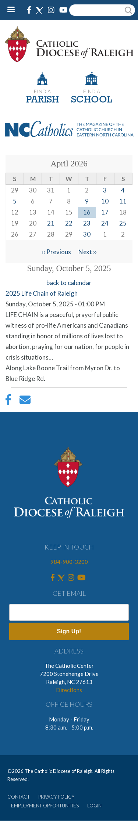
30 (87, 234)
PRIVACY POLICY (56, 797)
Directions (69, 690)
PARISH (42, 100)
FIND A (42, 91)
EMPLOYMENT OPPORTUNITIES (45, 806)
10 (105, 201)
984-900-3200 (69, 561)
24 (105, 223)
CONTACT (18, 797)
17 (105, 212)
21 (50, 223)
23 (87, 223)
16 (87, 212)
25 (123, 223)
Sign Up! (69, 631)
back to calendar (69, 283)
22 (68, 223)
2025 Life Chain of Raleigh (42, 293)
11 (123, 201)
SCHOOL (91, 100)
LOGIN (94, 806)
